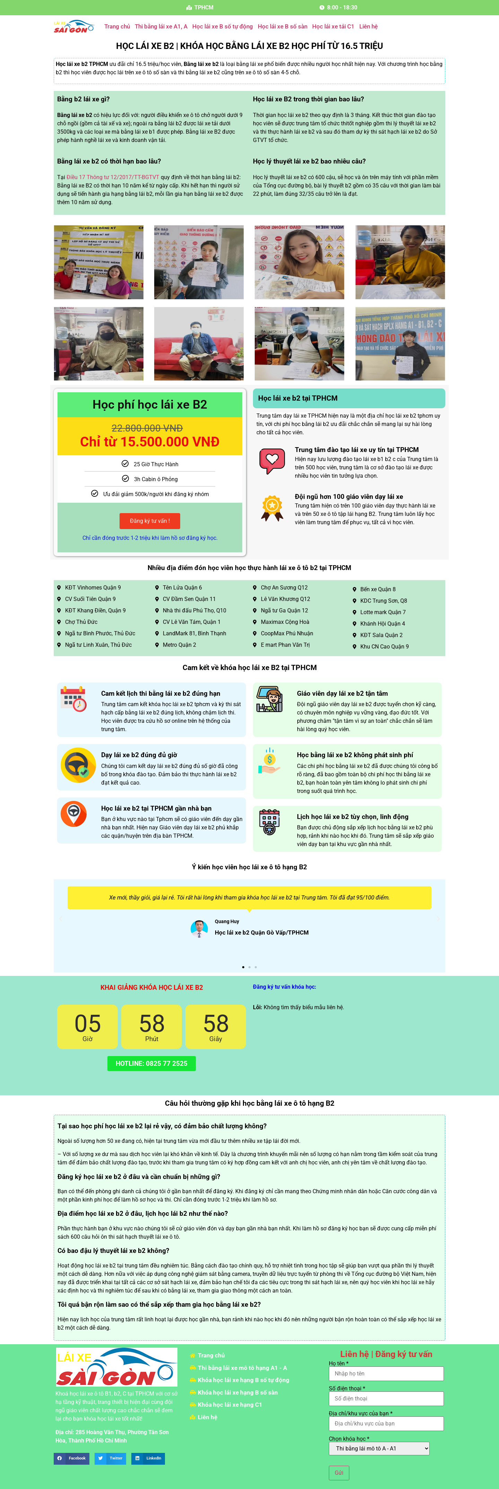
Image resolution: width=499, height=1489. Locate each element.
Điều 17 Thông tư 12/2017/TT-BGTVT (113, 177)
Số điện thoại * (386, 1394)
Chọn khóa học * (379, 1445)
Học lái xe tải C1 (333, 26)
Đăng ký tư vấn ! (150, 521)
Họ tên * (386, 1369)
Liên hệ (368, 26)
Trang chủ (117, 26)
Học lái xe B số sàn (282, 26)
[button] (60, 918)
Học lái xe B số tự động (222, 26)
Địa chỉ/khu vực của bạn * (386, 1419)
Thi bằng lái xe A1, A (161, 26)
